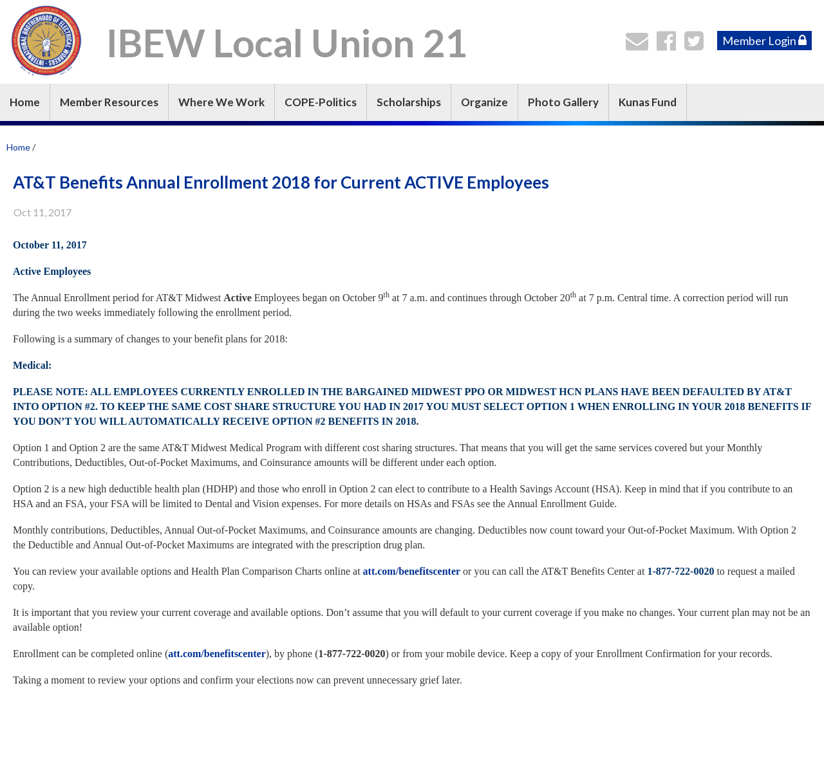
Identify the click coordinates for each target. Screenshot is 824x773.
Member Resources (109, 102)
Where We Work (221, 102)
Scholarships (409, 102)
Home (25, 102)
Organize (484, 102)
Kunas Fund (648, 102)
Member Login (764, 40)
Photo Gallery (563, 102)
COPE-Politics (321, 102)
